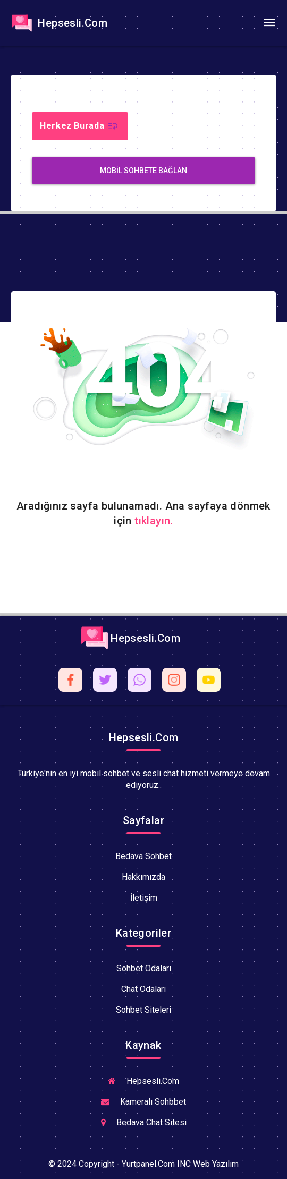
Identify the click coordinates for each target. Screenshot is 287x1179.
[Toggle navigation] (268, 22)
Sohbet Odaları (143, 968)
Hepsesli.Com (58, 22)
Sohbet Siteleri (143, 1010)
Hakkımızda (143, 877)
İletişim (143, 898)
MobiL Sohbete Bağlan (143, 170)
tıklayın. (153, 520)
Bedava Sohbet (143, 856)
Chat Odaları (143, 989)
